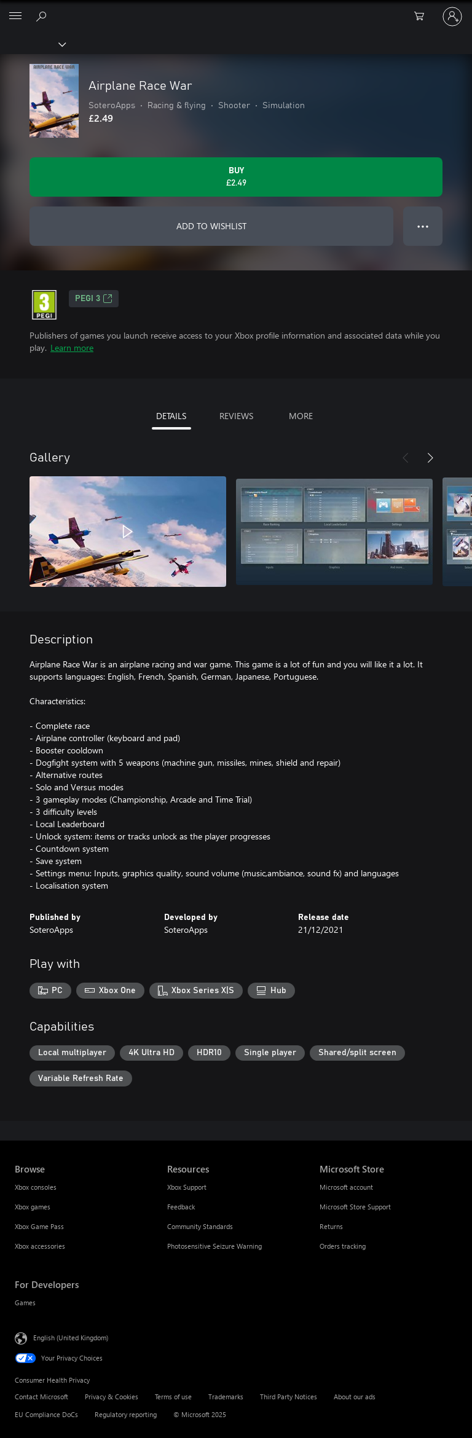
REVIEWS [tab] (236, 416)
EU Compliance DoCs (46, 1414)
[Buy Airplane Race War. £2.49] (236, 177)
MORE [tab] (301, 416)
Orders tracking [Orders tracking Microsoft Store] (343, 1246)
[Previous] (405, 457)
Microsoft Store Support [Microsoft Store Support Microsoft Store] (355, 1207)
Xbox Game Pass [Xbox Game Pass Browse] (39, 1226)
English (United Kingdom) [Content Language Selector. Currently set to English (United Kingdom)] (70, 1338)
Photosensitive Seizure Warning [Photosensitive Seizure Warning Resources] (214, 1246)
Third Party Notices (288, 1397)
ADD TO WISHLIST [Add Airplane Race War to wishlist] (211, 226)
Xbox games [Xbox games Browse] (32, 1207)
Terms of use (173, 1397)
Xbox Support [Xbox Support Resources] (186, 1187)
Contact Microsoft (41, 1397)
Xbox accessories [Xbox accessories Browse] (40, 1246)
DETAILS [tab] (171, 416)
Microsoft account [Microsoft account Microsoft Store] (346, 1187)
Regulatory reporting (126, 1414)
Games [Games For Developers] (25, 1302)
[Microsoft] (235, 9)
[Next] (430, 457)
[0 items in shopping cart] (423, 16)
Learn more (71, 347)
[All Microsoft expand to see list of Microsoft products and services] (15, 16)
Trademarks (225, 1397)
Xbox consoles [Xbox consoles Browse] (36, 1187)
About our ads (355, 1397)
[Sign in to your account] (452, 16)
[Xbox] (32, 43)
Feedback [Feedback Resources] (181, 1207)
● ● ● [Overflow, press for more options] (423, 225)
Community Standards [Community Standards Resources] (200, 1226)
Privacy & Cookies (111, 1397)
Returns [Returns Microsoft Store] (331, 1226)
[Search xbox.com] (43, 16)
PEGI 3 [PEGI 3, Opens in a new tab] (93, 299)
